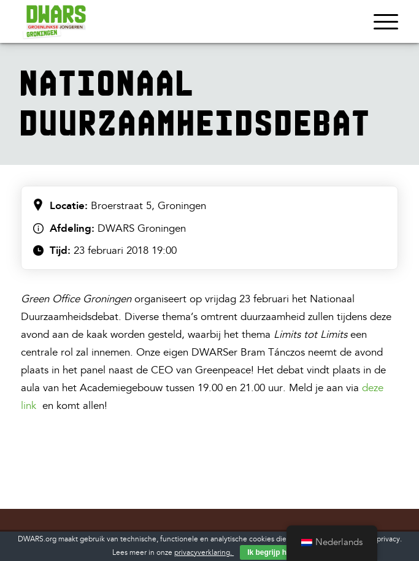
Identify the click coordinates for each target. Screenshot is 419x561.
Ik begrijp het (270, 552)
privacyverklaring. (204, 552)
